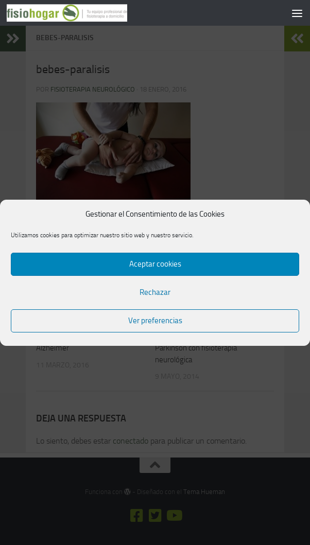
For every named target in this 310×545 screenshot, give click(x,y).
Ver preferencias (155, 320)
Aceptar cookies (155, 264)
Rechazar (155, 292)
